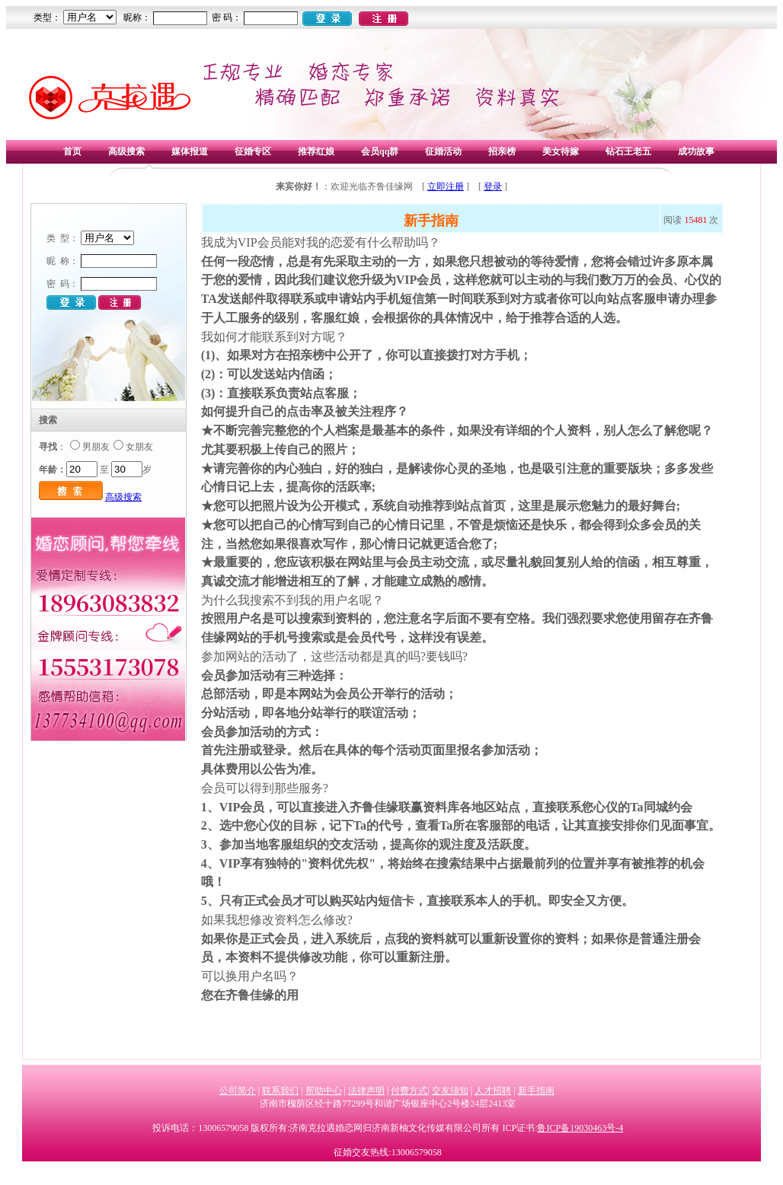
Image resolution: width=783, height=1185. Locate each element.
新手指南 (536, 1090)
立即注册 (445, 186)
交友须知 (450, 1090)
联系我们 (280, 1090)
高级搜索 (126, 151)
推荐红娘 (316, 151)
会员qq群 (379, 151)
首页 (72, 151)
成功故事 (696, 151)
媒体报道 (189, 151)
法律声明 (366, 1090)
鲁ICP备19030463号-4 (580, 1128)
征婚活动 (443, 151)
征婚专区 (253, 151)
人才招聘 (493, 1090)
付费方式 (409, 1090)
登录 (493, 186)
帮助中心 (323, 1090)
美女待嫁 (560, 151)
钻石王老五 (628, 151)
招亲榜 (502, 151)
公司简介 (237, 1090)
